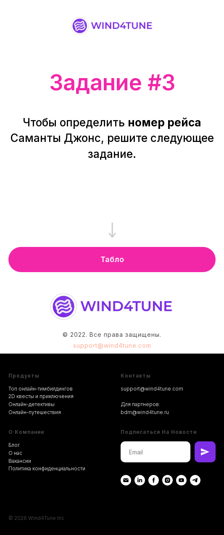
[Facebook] (153, 480)
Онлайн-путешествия (34, 412)
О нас (15, 453)
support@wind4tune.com (112, 345)
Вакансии (19, 461)
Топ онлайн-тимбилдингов (40, 389)
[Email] (126, 480)
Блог (14, 445)
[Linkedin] (139, 480)
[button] (112, 259)
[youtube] (181, 480)
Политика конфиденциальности (46, 468)
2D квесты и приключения (41, 396)
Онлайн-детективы (31, 404)
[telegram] (195, 480)
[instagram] (167, 480)
